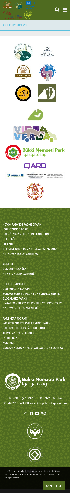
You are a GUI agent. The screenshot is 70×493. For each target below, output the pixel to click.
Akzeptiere (54, 486)
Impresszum (59, 403)
